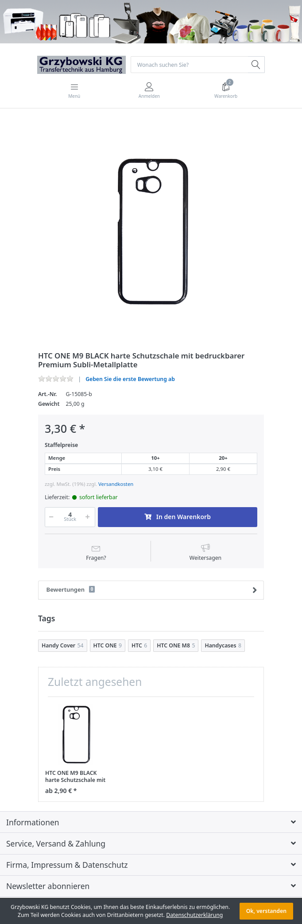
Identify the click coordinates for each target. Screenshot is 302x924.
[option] (151, 230)
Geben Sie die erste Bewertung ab (130, 379)
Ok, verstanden (266, 911)
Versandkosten (115, 484)
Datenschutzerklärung (194, 915)
